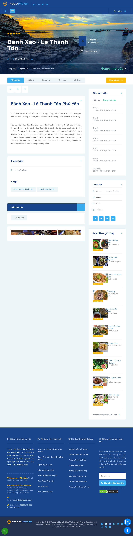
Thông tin (15, 80)
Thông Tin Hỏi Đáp (77, 460)
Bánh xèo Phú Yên (47, 189)
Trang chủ (11, 69)
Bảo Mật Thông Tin (77, 476)
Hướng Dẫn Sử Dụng (77, 471)
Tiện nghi (46, 80)
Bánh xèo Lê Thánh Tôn (23, 189)
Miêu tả (31, 80)
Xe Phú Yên (43, 486)
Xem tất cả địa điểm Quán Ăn (106, 415)
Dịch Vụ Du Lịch (45, 465)
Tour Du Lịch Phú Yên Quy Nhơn (50, 450)
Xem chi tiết (98, 249)
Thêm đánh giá (89, 51)
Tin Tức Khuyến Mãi (77, 481)
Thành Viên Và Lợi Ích (78, 454)
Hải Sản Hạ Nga (112, 395)
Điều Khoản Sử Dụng (78, 449)
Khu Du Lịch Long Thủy (111, 398)
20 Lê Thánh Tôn (22, 59)
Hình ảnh (62, 80)
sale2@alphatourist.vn (22, 500)
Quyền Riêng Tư (75, 465)
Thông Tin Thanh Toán (79, 487)
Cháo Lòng (110, 292)
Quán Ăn (24, 69)
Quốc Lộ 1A (111, 313)
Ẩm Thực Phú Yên (46, 481)
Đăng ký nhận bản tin (112, 483)
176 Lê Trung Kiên (112, 246)
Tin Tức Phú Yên (45, 492)
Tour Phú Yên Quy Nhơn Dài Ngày (50, 458)
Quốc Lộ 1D (111, 279)
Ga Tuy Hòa (19, 218)
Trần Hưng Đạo (113, 382)
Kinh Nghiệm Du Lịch (47, 475)
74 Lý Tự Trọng (113, 262)
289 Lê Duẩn (111, 365)
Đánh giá (77, 80)
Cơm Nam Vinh (111, 343)
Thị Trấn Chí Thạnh (111, 295)
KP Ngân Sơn (111, 331)
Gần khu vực (48, 207)
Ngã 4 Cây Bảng (113, 345)
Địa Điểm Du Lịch (46, 470)
